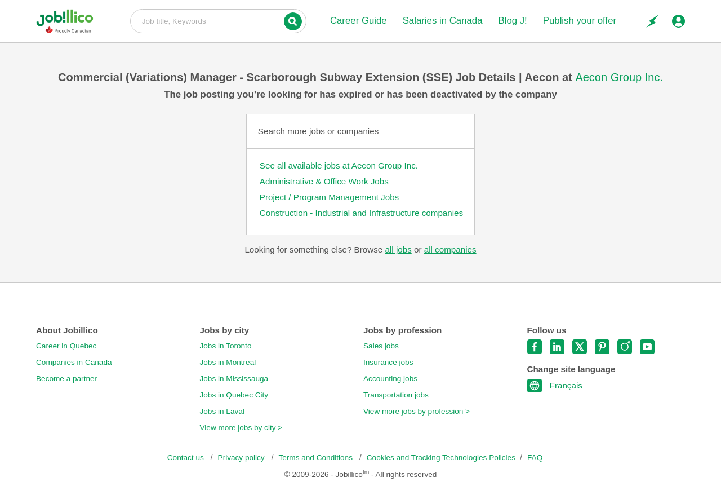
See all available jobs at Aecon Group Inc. (339, 165)
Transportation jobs (396, 395)
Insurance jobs (388, 362)
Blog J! (512, 20)
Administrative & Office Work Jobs (324, 181)
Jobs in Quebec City (234, 395)
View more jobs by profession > (416, 411)
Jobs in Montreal (228, 362)
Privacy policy (242, 457)
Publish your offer (579, 20)
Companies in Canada (74, 362)
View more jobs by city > (241, 427)
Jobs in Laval (222, 411)
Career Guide (358, 20)
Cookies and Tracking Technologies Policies (441, 457)
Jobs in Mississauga (234, 378)
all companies (450, 249)
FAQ (534, 457)
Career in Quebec (66, 346)
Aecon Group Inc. (619, 77)
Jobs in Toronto (226, 346)
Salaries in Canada (443, 20)
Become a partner (66, 378)
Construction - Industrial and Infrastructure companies (361, 213)
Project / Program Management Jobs (329, 197)
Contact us (186, 457)
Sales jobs (381, 346)
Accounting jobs (390, 378)
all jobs (398, 249)
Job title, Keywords (218, 20)
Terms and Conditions (316, 457)
